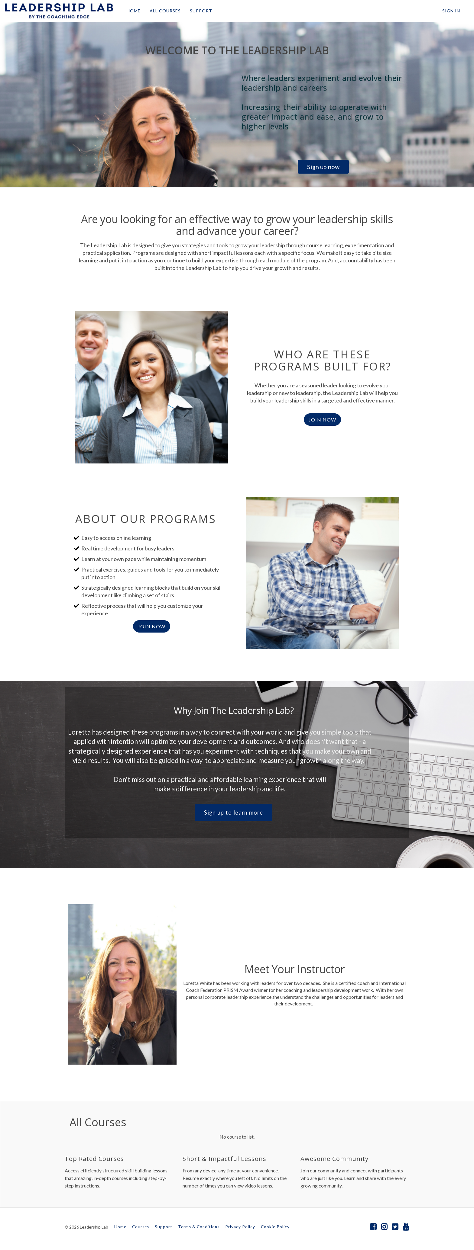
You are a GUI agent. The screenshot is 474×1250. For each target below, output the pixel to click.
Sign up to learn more (233, 812)
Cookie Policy (275, 1226)
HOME (133, 10)
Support (163, 1226)
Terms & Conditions (198, 1226)
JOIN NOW (322, 419)
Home (120, 1226)
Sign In (451, 10)
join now (151, 626)
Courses (140, 1226)
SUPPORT (201, 10)
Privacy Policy (240, 1226)
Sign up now (323, 166)
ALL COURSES (164, 10)
